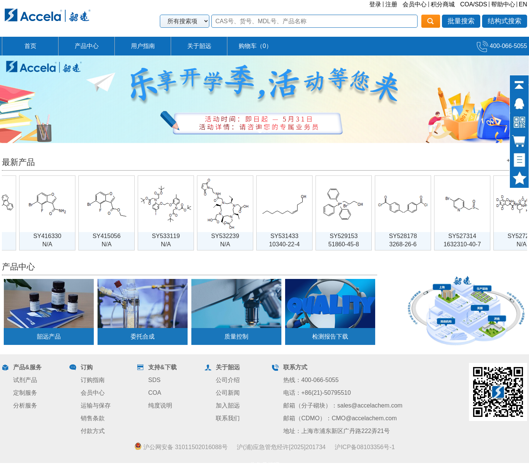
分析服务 (25, 405)
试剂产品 (25, 380)
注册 (391, 4)
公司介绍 (228, 380)
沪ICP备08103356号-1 (365, 447)
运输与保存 (96, 405)
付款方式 (93, 431)
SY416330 (52, 236)
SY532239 (230, 236)
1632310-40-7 (466, 244)
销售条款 (93, 418)
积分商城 (443, 4)
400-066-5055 (502, 46)
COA (154, 393)
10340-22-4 (289, 244)
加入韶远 (228, 405)
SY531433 (289, 236)
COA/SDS (473, 4)
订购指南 (93, 380)
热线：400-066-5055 (311, 380)
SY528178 (408, 236)
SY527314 (467, 236)
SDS (154, 380)
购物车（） (255, 46)
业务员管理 (264, 465)
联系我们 (228, 418)
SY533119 (170, 236)
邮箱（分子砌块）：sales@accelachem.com (343, 405)
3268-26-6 (407, 244)
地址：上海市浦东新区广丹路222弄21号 (336, 431)
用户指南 (143, 46)
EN (523, 4)
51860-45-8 (348, 244)
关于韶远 (199, 46)
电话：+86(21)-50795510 (317, 393)
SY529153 (348, 236)
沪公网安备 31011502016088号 (181, 447)
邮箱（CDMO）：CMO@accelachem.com (340, 418)
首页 (30, 46)
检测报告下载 (330, 336)
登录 (375, 4)
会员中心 (415, 4)
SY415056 (111, 236)
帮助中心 (503, 4)
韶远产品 (49, 336)
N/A (52, 244)
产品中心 (87, 46)
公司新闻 (228, 393)
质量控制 (236, 336)
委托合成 (143, 336)
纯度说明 (160, 405)
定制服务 (25, 393)
